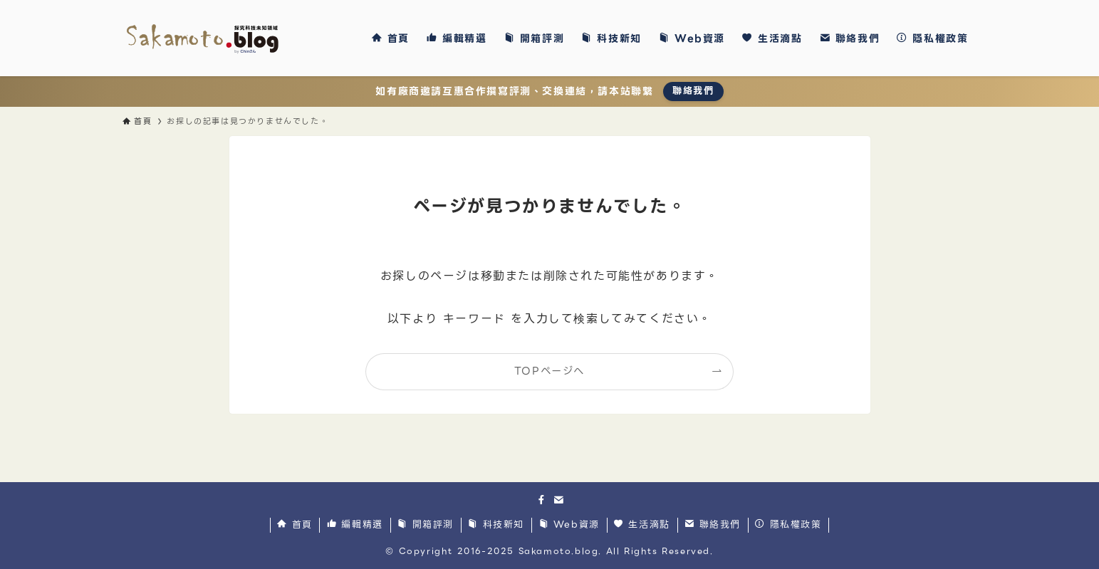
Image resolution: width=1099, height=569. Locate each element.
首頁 (294, 525)
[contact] (558, 500)
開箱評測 (425, 525)
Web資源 (569, 525)
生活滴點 (642, 525)
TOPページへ (549, 371)
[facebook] (541, 500)
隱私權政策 (788, 525)
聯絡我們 (693, 90)
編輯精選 (355, 525)
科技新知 (496, 525)
